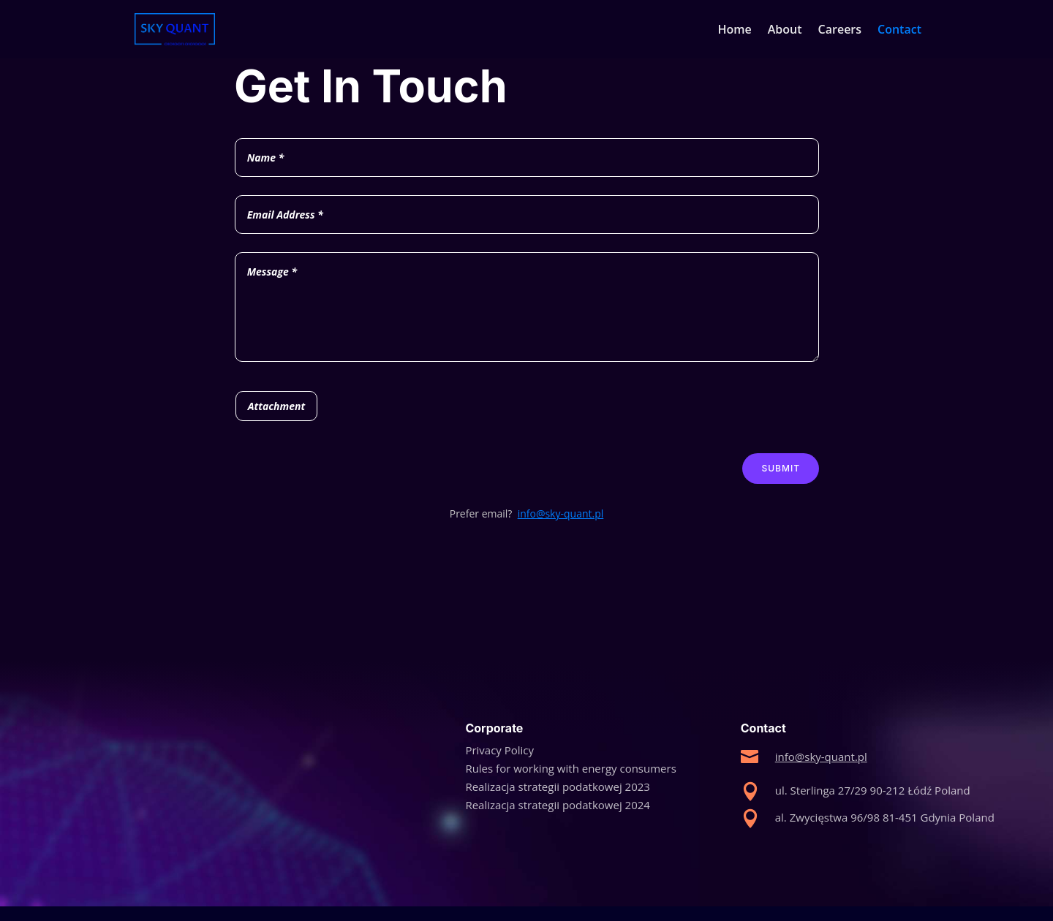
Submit (780, 468)
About (785, 30)
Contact (899, 30)
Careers (839, 30)
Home (735, 30)
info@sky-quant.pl (561, 513)
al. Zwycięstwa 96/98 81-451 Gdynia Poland (884, 817)
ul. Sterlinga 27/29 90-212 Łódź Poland (872, 790)
